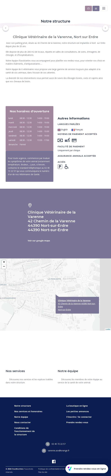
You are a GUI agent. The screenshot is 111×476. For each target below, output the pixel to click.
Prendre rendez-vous (77, 422)
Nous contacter (22, 422)
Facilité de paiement (71, 146)
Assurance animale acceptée (77, 156)
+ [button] (4, 262)
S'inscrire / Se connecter (79, 417)
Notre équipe (21, 417)
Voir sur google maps (39, 240)
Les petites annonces (77, 411)
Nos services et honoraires (28, 411)
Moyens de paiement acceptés (77, 134)
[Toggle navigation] (104, 8)
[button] (6, 28)
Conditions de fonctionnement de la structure (24, 431)
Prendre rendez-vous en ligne (87, 469)
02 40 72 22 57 (55, 444)
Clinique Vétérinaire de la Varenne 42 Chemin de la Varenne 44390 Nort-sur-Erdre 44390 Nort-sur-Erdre (52, 221)
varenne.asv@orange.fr (55, 450)
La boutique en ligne (77, 405)
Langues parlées (69, 124)
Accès (61, 162)
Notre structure (22, 405)
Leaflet (108, 329)
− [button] (4, 266)
